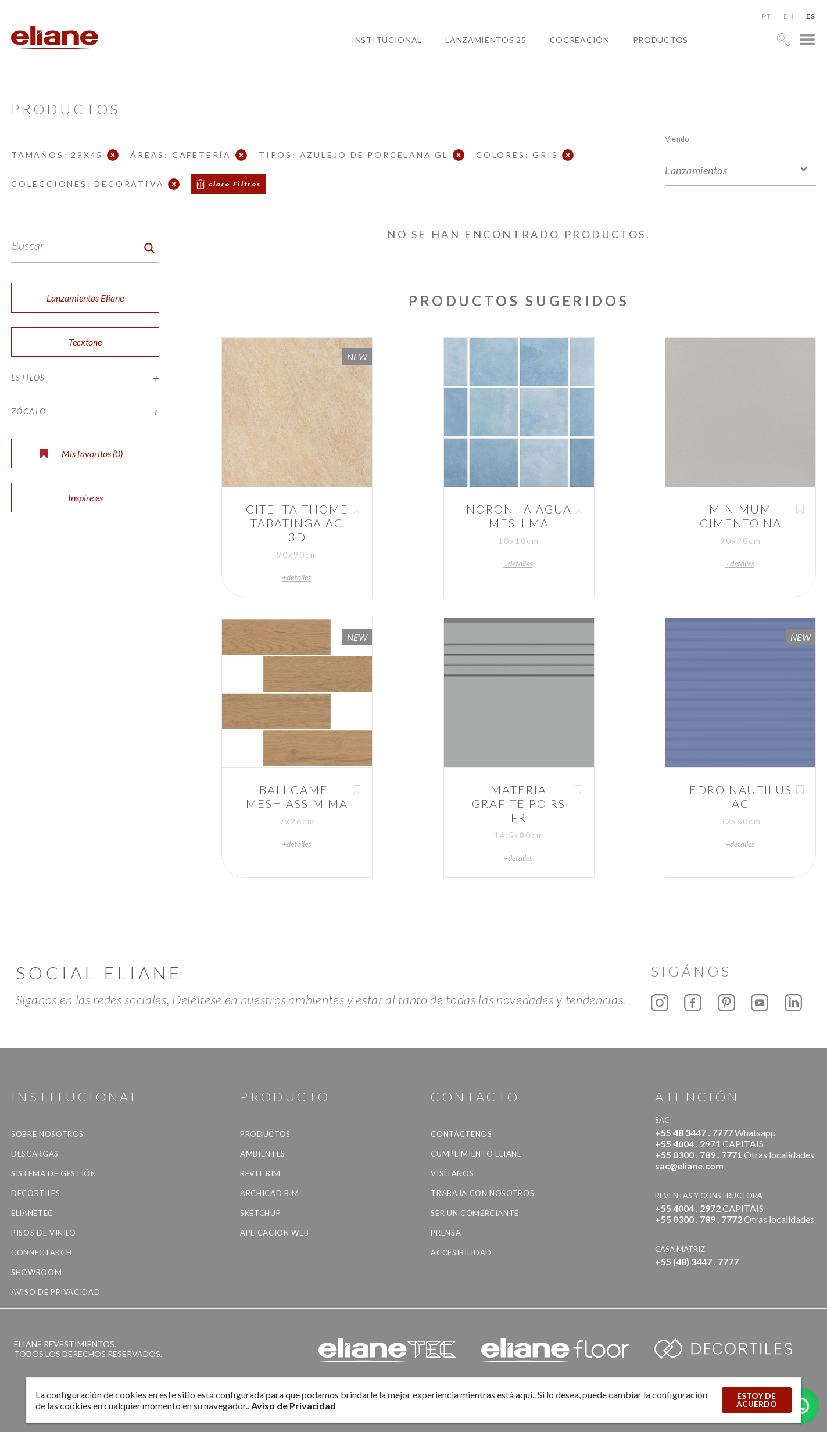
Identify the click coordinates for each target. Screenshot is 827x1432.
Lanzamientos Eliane (85, 297)
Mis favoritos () (81, 453)
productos (660, 40)
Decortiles (35, 1193)
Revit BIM (260, 1173)
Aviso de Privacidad (55, 1292)
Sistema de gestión (53, 1173)
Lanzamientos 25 (486, 40)
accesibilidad (461, 1252)
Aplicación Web (274, 1232)
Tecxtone (85, 341)
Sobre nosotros (47, 1134)
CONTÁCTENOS (461, 1134)
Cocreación (580, 40)
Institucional (387, 40)
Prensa (446, 1232)
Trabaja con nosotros (482, 1193)
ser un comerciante (475, 1213)
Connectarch (41, 1252)
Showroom (36, 1272)
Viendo (677, 138)
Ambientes (262, 1153)
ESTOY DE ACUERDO (756, 1400)
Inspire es (85, 497)
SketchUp (260, 1213)
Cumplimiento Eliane (476, 1153)
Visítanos (452, 1173)
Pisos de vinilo (43, 1232)
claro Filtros (235, 184)
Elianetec (32, 1213)
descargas (35, 1153)
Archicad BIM (269, 1193)
